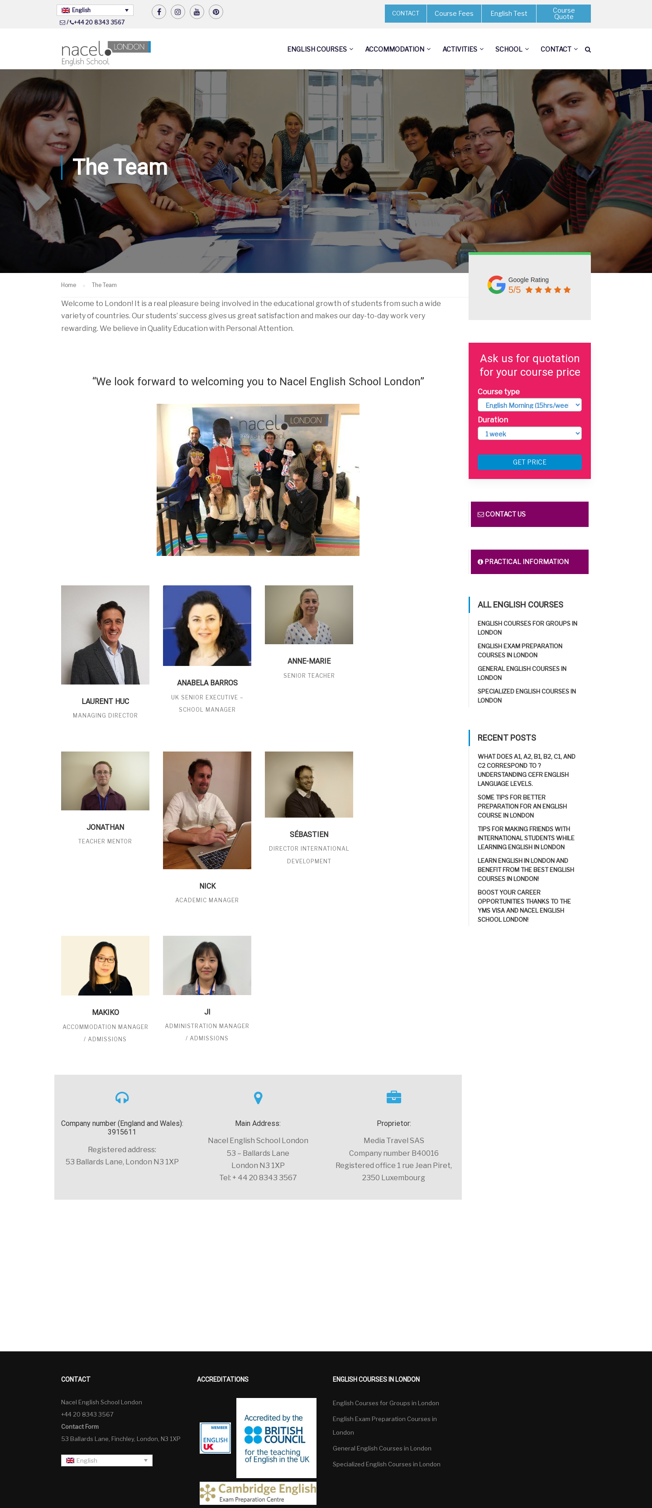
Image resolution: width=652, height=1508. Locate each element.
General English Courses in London (382, 1448)
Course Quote (564, 13)
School (509, 49)
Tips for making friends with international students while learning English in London (526, 838)
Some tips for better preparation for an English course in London (522, 806)
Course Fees (454, 13)
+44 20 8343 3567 (99, 22)
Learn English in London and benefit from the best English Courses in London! (526, 869)
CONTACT (405, 13)
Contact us (502, 514)
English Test (508, 13)
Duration (493, 420)
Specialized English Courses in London (387, 1464)
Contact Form (80, 1426)
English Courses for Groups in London (386, 1403)
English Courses (317, 49)
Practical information (523, 561)
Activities (459, 49)
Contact (556, 49)
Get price (530, 462)
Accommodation (394, 49)
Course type (499, 392)
